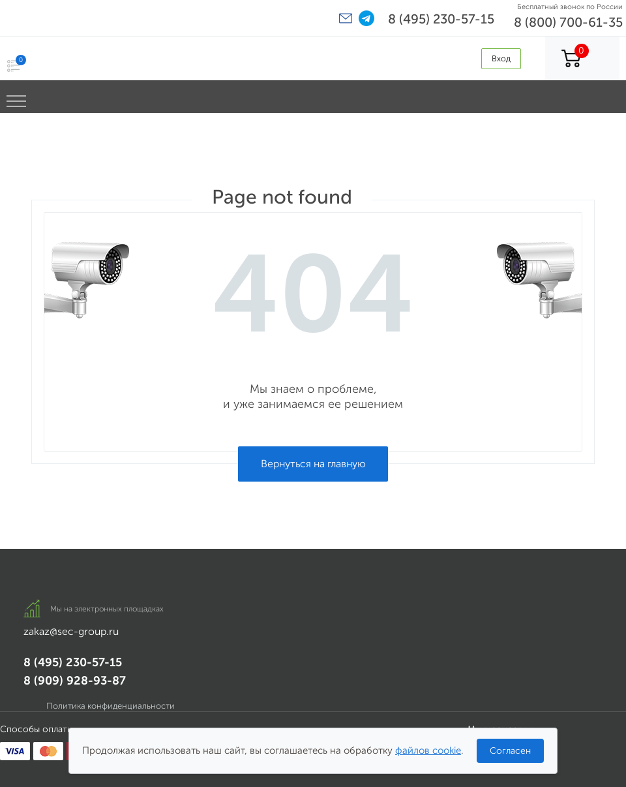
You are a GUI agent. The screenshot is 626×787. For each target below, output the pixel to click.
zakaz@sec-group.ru (71, 631)
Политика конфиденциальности (110, 706)
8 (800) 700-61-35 (568, 22)
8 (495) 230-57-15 (441, 19)
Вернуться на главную (313, 463)
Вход (501, 58)
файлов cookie (428, 750)
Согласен (510, 750)
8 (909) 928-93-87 (74, 680)
